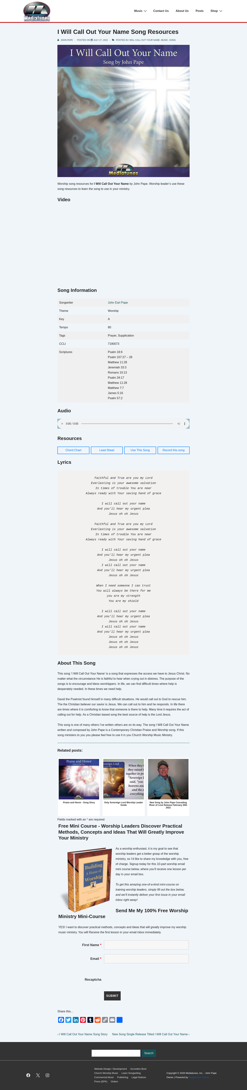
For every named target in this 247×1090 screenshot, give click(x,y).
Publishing (122, 1077)
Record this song (173, 450)
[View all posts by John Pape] (65, 40)
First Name (91, 945)
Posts (200, 10)
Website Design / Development (110, 1068)
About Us (182, 10)
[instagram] (47, 1075)
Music (141, 10)
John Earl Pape (118, 302)
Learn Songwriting (131, 1073)
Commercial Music (104, 1077)
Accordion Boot (138, 1068)
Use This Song (140, 450)
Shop (217, 10)
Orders (114, 1081)
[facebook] (28, 1075)
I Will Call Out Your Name (144, 40)
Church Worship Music (106, 1073)
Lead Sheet (106, 450)
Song (172, 40)
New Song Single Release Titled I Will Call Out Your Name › (150, 1034)
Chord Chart (73, 450)
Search (95, 1047)
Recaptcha (93, 979)
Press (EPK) (101, 1081)
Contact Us (161, 10)
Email (95, 959)
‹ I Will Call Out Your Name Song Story (82, 1034)
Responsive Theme (199, 1077)
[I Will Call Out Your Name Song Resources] (101, 40)
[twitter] (37, 1075)
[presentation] (132, 979)
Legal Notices (139, 1077)
